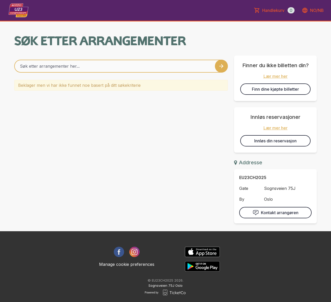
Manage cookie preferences (126, 264)
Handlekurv (278, 10)
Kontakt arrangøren (275, 213)
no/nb (313, 10)
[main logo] (18, 10)
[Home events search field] (121, 66)
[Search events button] (221, 66)
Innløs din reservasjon (275, 140)
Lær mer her (276, 76)
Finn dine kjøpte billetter (275, 89)
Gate (243, 188)
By (241, 199)
